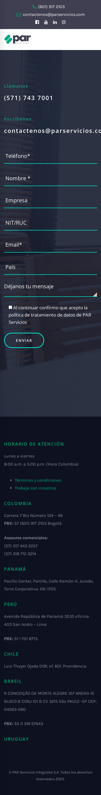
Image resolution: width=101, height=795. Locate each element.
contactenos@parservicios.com (50, 14)
